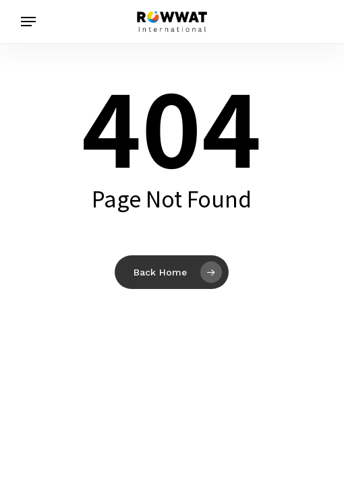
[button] (28, 21)
